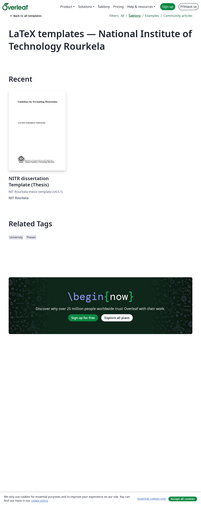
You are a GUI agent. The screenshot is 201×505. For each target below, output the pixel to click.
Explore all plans (117, 318)
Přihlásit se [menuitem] (188, 7)
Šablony (135, 16)
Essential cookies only (151, 498)
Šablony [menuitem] (104, 7)
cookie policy (39, 500)
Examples (152, 16)
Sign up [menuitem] (167, 7)
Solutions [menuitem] (85, 7)
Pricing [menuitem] (118, 7)
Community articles (178, 16)
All (122, 16)
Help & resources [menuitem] (140, 7)
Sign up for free (83, 318)
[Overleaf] (15, 6)
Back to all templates (25, 16)
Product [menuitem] (66, 7)
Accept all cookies (183, 499)
